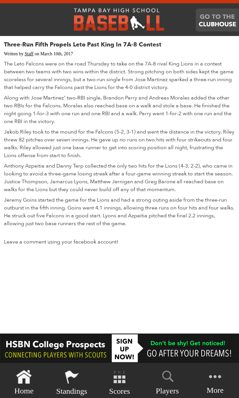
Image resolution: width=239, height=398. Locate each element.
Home (24, 382)
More (215, 382)
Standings (71, 382)
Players (167, 381)
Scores (119, 382)
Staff (29, 53)
